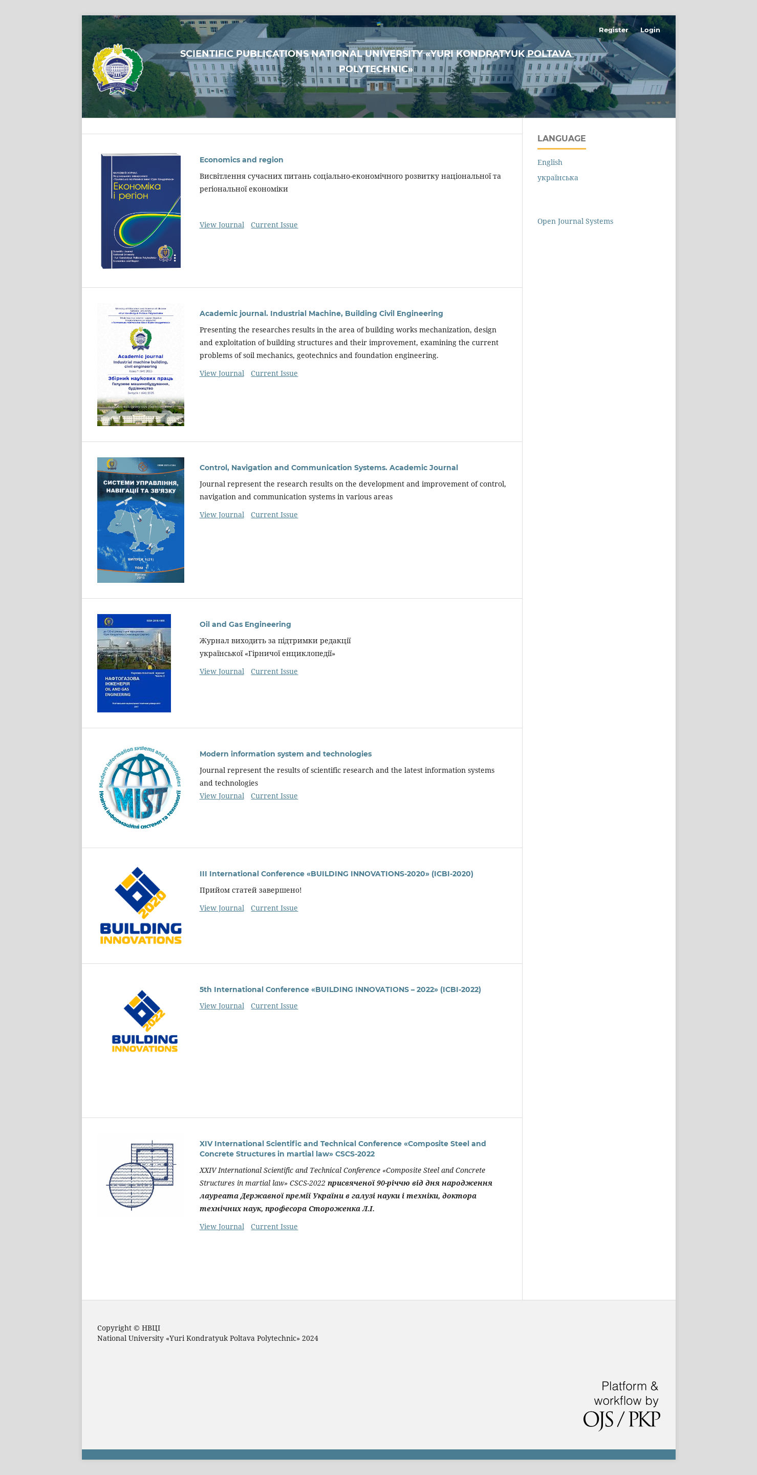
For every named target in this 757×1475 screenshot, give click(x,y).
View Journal (222, 224)
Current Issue (274, 224)
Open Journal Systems (575, 221)
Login (650, 30)
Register (614, 30)
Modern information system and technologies (286, 753)
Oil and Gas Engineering (245, 624)
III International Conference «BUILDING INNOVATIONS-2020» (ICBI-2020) (336, 873)
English (550, 162)
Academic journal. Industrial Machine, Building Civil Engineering (321, 313)
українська (557, 177)
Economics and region (242, 159)
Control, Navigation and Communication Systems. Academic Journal (329, 467)
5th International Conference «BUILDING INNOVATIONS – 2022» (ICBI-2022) (340, 989)
